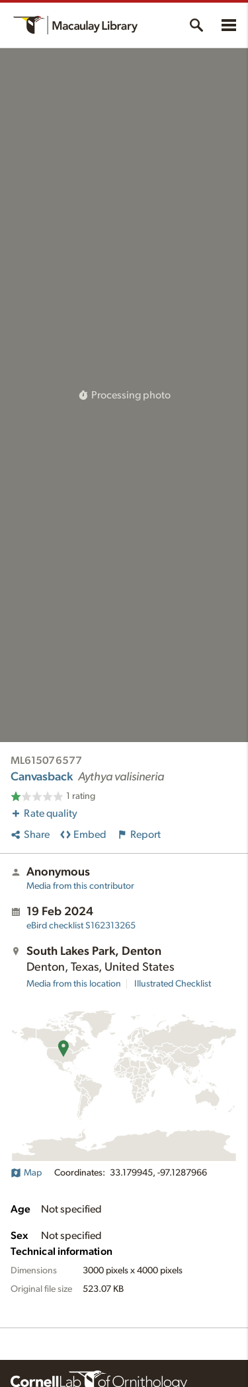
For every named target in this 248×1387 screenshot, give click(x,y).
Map (26, 1173)
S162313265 (81, 925)
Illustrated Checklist (172, 984)
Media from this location (73, 984)
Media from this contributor (80, 886)
